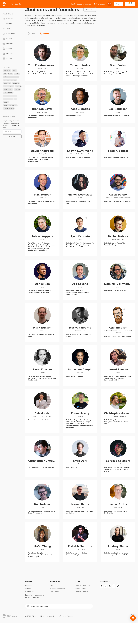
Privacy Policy (80, 589)
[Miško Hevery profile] (80, 411)
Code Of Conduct (81, 592)
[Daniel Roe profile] (42, 280)
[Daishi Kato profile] (42, 411)
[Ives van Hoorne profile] (80, 322)
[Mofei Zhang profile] (42, 542)
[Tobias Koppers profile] (42, 234)
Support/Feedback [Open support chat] (84, 4)
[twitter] (105, 586)
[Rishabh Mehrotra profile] (80, 542)
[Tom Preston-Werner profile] (42, 61)
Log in (118, 4)
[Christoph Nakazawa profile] (118, 411)
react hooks (8, 99)
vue (5, 73)
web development (10, 80)
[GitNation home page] (4, 4)
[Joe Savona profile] (80, 280)
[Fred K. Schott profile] (118, 147)
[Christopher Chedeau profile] (42, 456)
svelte (10, 73)
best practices (9, 86)
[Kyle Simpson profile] (118, 322)
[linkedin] (101, 586)
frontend (16, 83)
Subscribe (90, 9)
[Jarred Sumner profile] (118, 365)
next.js (17, 73)
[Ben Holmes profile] (42, 499)
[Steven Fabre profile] (80, 499)
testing (6, 102)
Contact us (29, 592)
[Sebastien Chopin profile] (80, 365)
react (14, 70)
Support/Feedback (57, 589)
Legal (77, 581)
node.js (18, 86)
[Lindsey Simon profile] (118, 542)
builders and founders (11, 77)
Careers (28, 589)
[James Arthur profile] (118, 499)
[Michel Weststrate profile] (80, 189)
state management (10, 105)
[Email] (12, 131)
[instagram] (110, 586)
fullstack (17, 89)
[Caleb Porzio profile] (118, 189)
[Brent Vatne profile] (118, 61)
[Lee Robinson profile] (118, 104)
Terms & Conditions (82, 585)
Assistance (55, 581)
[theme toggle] (109, 4)
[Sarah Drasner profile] (42, 365)
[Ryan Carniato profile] (80, 234)
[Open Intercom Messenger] (133, 618)
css (15, 99)
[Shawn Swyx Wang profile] (80, 147)
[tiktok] (114, 586)
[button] (31, 33)
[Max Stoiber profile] (42, 189)
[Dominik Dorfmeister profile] (118, 280)
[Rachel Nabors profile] (118, 234)
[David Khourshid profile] (42, 147)
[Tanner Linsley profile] (80, 61)
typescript (7, 83)
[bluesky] (118, 586)
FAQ (73, 4)
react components (10, 96)
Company (29, 581)
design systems (9, 108)
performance (8, 92)
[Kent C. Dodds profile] (80, 104)
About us (28, 585)
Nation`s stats (99, 4)
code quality (8, 89)
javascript (7, 70)
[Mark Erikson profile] (42, 322)
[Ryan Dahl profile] (80, 456)
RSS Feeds (54, 592)
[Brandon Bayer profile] (42, 104)
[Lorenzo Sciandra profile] (118, 456)
